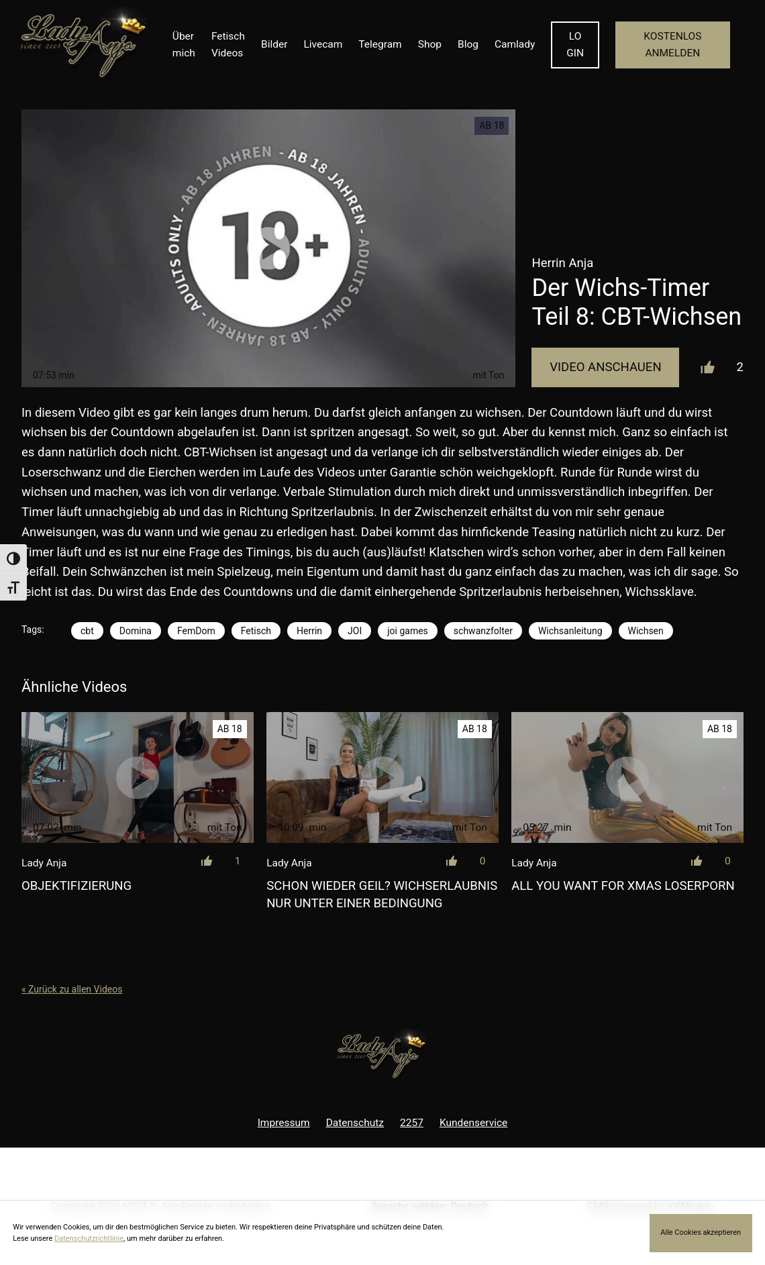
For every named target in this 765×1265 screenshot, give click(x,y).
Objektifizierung (76, 885)
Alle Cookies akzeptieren (700, 1232)
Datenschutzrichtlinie (88, 1238)
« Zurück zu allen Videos (71, 989)
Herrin (309, 630)
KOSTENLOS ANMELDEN (672, 44)
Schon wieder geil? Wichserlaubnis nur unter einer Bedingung (381, 894)
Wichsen (646, 630)
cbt (87, 630)
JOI (355, 630)
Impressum (284, 1123)
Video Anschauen (605, 367)
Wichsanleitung (570, 630)
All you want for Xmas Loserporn (622, 885)
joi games (407, 630)
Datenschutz (355, 1123)
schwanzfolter (483, 630)
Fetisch (256, 630)
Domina (135, 630)
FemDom (196, 630)
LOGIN (575, 44)
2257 (411, 1123)
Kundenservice (473, 1123)
